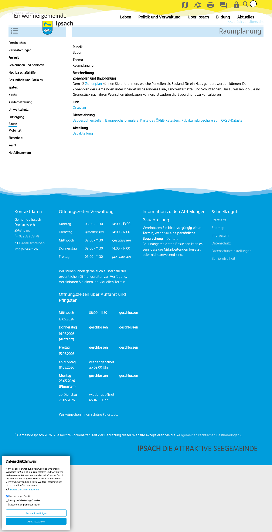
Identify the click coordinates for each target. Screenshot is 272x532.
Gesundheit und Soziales (25, 146)
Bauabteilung (83, 199)
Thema (78, 126)
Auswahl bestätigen (36, 513)
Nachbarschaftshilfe (21, 139)
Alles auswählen (36, 521)
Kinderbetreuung (20, 168)
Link (76, 168)
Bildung (223, 17)
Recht (12, 211)
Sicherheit (15, 204)
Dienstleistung (84, 181)
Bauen (12, 190)
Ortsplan (79, 174)
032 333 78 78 (29, 302)
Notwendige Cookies (20, 496)
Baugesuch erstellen (88, 186)
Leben (125, 17)
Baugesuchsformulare (122, 186)
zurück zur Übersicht (248, 88)
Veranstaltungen (19, 116)
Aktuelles (245, 17)
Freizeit (13, 124)
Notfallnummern (19, 219)
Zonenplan (93, 150)
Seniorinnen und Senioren (26, 131)
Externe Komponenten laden (24, 504)
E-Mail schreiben (32, 309)
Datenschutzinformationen (24, 489)
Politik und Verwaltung (159, 17)
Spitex (12, 154)
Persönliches (17, 109)
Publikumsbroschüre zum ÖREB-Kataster (212, 186)
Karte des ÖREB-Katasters (160, 186)
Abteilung (80, 194)
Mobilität (14, 197)
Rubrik (77, 113)
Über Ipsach (198, 17)
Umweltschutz (18, 176)
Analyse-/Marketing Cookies (24, 500)
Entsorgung (16, 183)
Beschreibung (83, 139)
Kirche (12, 161)
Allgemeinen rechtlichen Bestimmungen (208, 501)
